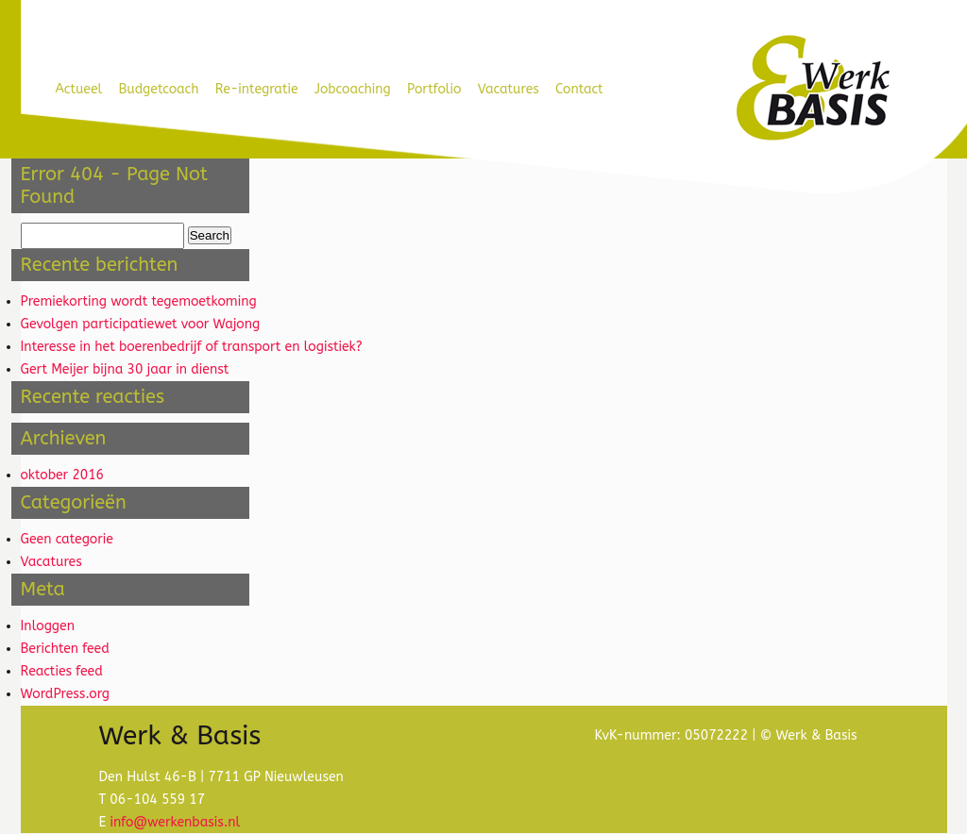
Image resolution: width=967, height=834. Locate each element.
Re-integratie (256, 89)
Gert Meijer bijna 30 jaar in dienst (125, 369)
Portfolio (434, 89)
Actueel (79, 89)
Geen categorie (67, 539)
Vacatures (508, 89)
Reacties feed (62, 671)
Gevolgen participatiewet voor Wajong (141, 324)
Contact (579, 89)
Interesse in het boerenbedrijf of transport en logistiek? (192, 347)
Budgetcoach (159, 89)
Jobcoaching (352, 89)
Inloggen (48, 626)
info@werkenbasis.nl (175, 822)
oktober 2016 (63, 475)
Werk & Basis (811, 88)
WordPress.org (65, 694)
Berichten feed (65, 649)
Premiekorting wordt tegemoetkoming (139, 301)
